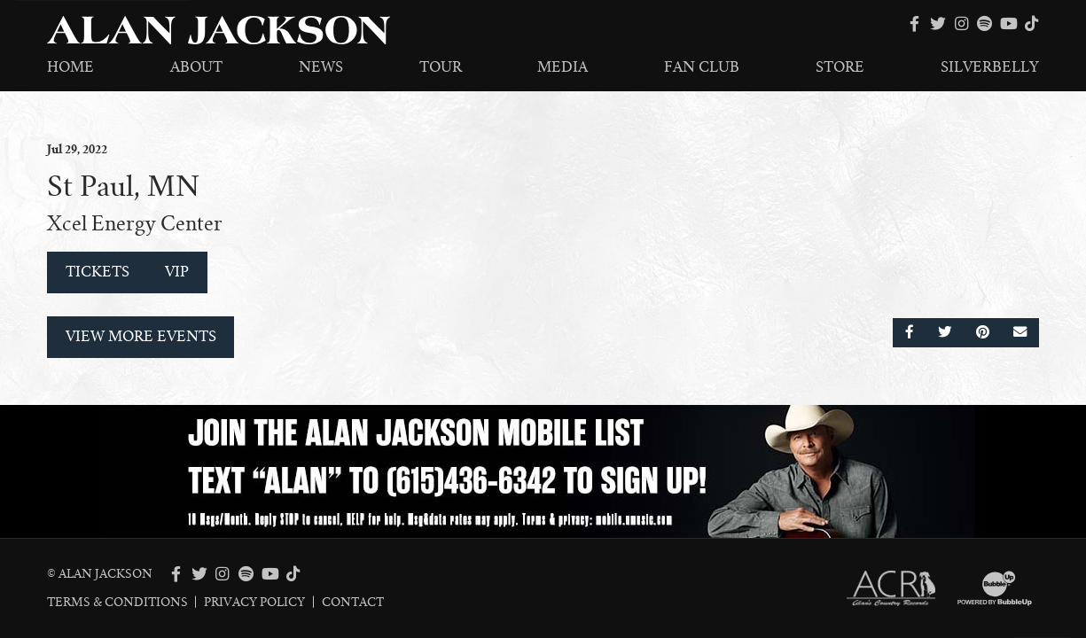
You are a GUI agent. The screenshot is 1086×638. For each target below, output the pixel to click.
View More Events (141, 337)
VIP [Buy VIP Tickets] (177, 272)
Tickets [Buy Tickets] (97, 272)
